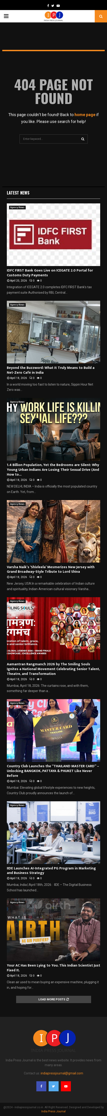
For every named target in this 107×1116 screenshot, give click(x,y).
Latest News (18, 193)
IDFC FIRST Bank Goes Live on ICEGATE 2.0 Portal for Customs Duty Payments (50, 272)
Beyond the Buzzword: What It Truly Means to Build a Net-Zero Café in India (51, 370)
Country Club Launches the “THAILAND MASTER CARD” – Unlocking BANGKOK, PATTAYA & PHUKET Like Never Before (53, 771)
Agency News (17, 207)
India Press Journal (53, 1111)
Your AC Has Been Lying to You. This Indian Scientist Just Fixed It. (53, 967)
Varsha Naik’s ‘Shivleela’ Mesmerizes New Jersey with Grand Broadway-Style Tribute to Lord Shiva (51, 569)
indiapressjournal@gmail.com (62, 1073)
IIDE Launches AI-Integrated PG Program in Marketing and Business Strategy (51, 870)
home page (85, 114)
